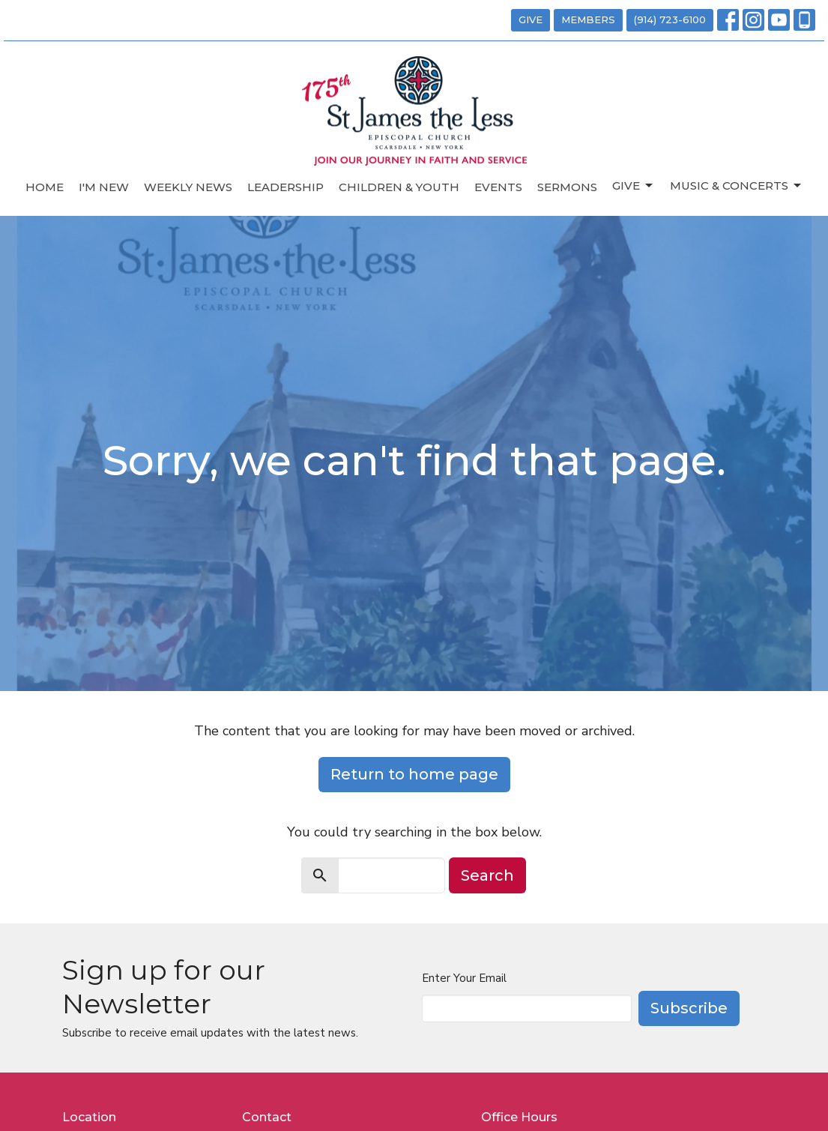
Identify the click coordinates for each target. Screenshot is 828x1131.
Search (487, 875)
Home (44, 187)
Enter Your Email (464, 978)
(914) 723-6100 (670, 19)
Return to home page (414, 774)
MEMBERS (588, 19)
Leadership (285, 187)
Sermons (567, 187)
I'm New (104, 187)
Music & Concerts (736, 185)
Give (633, 185)
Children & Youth (399, 187)
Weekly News (188, 187)
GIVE (531, 19)
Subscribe (689, 1008)
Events (498, 187)
